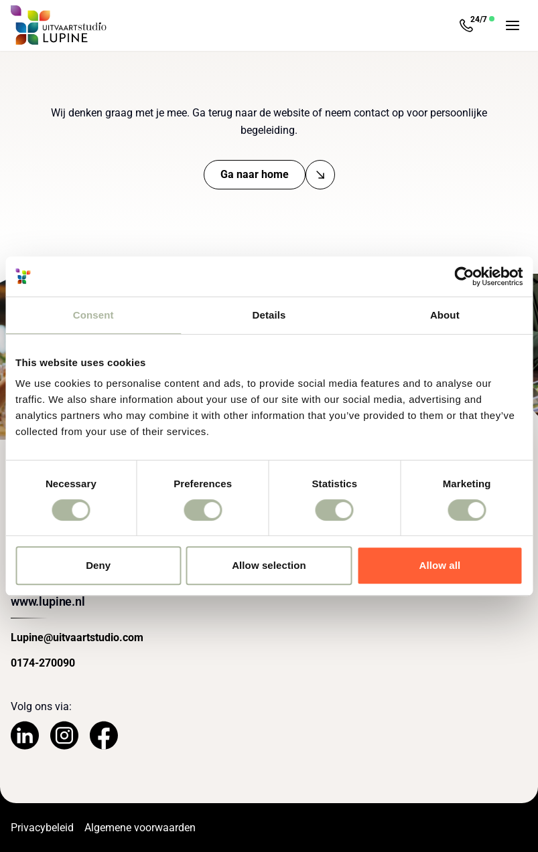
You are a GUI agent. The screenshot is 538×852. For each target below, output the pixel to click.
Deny (98, 565)
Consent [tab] (93, 315)
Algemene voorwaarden (140, 827)
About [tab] (445, 315)
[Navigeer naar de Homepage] (59, 25)
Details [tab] (269, 315)
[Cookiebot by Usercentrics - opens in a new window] (464, 276)
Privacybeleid (42, 827)
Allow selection (269, 565)
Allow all (439, 565)
